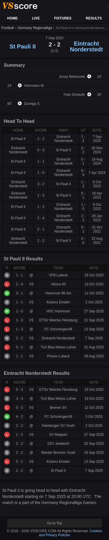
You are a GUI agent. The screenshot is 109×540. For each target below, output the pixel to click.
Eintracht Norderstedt (86, 46)
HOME (12, 18)
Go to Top (54, 523)
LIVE (36, 18)
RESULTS (94, 18)
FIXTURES (62, 18)
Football (7, 28)
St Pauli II (23, 46)
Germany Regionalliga (35, 28)
